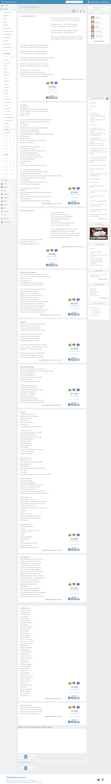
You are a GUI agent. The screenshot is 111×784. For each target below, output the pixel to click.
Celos (5, 78)
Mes (102, 10)
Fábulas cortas (95, 316)
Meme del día (99, 224)
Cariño (6, 69)
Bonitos (5, 22)
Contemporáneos (8, 102)
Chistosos (5, 25)
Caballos (6, 60)
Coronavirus (7, 111)
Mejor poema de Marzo (97, 98)
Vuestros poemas (7, 12)
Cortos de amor (7, 34)
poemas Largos (7, 44)
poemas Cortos (7, 28)
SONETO (23, 322)
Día (92, 10)
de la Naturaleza (7, 47)
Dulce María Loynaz (78, 79)
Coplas (6, 105)
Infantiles (5, 41)
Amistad (5, 15)
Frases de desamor (97, 312)
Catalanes (6, 75)
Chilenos (6, 81)
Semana (97, 10)
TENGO (22, 412)
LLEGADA (23, 105)
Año (92, 13)
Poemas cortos (95, 309)
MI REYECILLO (25, 608)
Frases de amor (96, 314)
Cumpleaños (6, 37)
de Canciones (7, 63)
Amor (4, 18)
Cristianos (6, 123)
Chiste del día (99, 244)
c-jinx (106, 218)
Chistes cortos (95, 307)
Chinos (6, 84)
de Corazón (7, 108)
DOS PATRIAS (24, 557)
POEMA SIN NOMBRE (27, 272)
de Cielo (6, 90)
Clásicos (6, 93)
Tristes (5, 50)
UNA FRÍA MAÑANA (27, 367)
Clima (5, 96)
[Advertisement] (34, 30)
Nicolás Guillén (57, 203)
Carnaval (6, 72)
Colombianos (7, 99)
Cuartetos (6, 126)
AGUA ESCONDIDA (26, 211)
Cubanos (6, 129)
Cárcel (5, 66)
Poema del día (99, 284)
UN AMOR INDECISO (27, 16)
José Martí (59, 599)
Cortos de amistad (8, 31)
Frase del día (99, 270)
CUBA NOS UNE (25, 705)
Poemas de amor (96, 311)
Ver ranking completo (98, 41)
